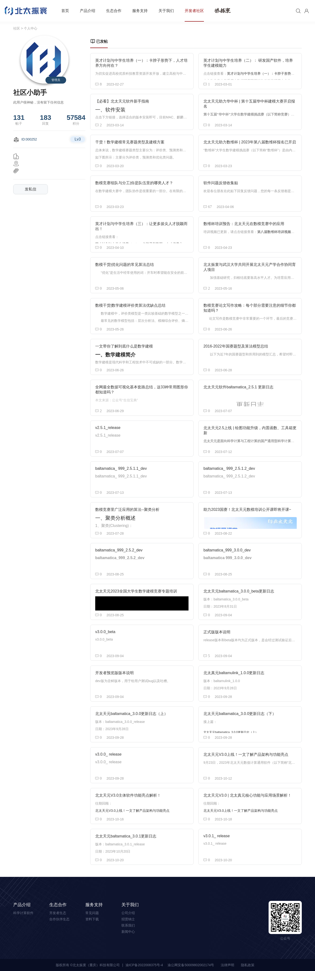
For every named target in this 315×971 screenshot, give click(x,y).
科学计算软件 (23, 913)
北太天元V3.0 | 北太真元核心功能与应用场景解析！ (247, 795)
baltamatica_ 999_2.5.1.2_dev (229, 468)
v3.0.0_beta (105, 632)
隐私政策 (247, 965)
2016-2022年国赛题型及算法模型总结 (235, 346)
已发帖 (99, 42)
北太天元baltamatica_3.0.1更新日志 (125, 836)
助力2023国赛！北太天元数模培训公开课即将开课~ (247, 509)
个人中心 (30, 28)
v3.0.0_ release (108, 754)
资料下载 (92, 919)
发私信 (30, 189)
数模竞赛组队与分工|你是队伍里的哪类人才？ (134, 183)
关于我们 (166, 11)
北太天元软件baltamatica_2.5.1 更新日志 (238, 387)
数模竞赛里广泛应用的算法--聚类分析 (127, 509)
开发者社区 (194, 11)
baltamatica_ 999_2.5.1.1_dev (121, 468)
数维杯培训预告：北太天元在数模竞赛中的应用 (243, 224)
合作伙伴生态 (59, 919)
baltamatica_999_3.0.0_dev (227, 550)
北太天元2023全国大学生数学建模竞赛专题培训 (136, 591)
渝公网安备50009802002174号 (191, 965)
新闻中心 (128, 932)
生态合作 (113, 11)
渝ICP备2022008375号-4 (144, 965)
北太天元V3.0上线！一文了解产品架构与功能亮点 (245, 754)
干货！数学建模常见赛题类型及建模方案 (129, 142)
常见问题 (92, 913)
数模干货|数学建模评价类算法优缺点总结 (130, 305)
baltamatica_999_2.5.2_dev (119, 550)
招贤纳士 (128, 919)
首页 (65, 11)
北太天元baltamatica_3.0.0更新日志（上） (131, 714)
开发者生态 (57, 913)
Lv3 (78, 139)
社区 (16, 28)
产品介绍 (87, 11)
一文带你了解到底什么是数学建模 (124, 346)
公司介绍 (128, 913)
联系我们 (128, 925)
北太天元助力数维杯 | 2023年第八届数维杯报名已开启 (249, 142)
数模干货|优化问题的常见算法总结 (124, 265)
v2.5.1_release (107, 428)
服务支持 (140, 11)
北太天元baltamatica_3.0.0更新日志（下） (239, 714)
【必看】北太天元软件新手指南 (122, 101)
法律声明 (227, 965)
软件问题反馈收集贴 (220, 183)
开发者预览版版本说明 (114, 673)
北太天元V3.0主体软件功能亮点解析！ (128, 795)
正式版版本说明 (216, 632)
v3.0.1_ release (216, 836)
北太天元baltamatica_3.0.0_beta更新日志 (238, 591)
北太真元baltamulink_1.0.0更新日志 (233, 673)
